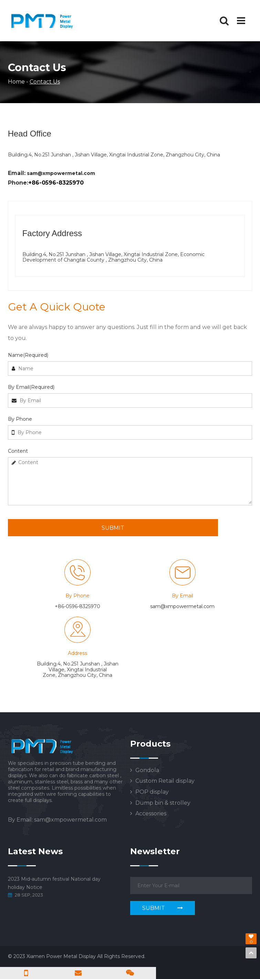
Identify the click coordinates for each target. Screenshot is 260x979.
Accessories (150, 814)
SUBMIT (113, 528)
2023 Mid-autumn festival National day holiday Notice (54, 883)
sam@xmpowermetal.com (61, 173)
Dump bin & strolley (162, 803)
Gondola (147, 770)
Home (16, 81)
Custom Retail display (165, 781)
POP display (152, 792)
